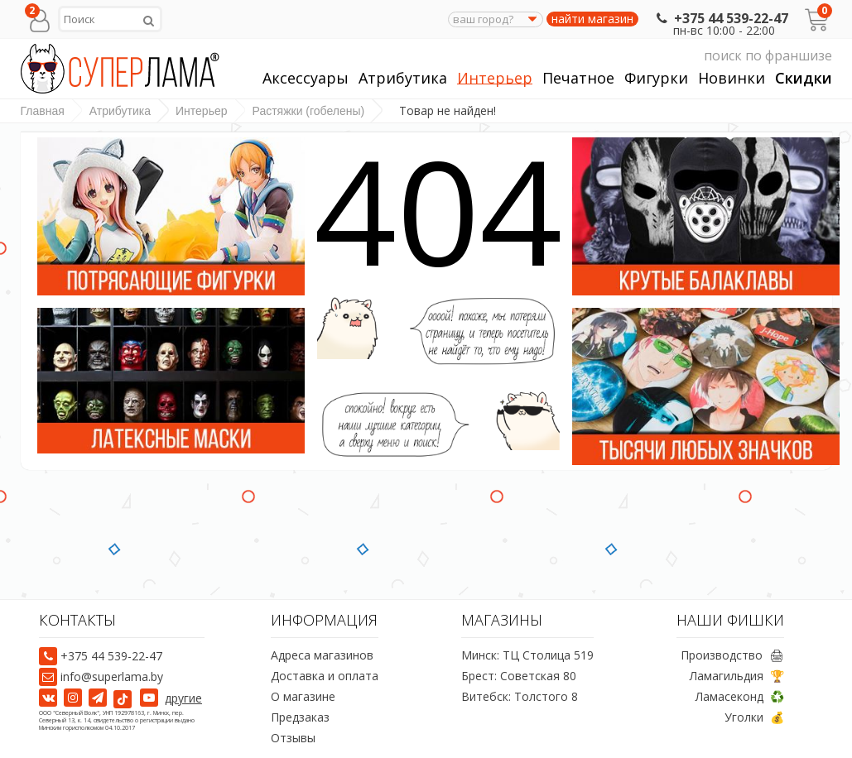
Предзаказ (300, 717)
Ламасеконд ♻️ (740, 696)
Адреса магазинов (322, 655)
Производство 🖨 (732, 655)
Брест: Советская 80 (518, 676)
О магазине (303, 696)
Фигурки (656, 78)
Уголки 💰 (754, 717)
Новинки (731, 78)
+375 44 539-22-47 (720, 18)
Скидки (803, 78)
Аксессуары (305, 78)
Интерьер (494, 78)
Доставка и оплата (324, 676)
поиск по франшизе (675, 56)
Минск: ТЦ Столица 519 (527, 655)
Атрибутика (403, 78)
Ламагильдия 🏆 (737, 676)
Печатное (578, 78)
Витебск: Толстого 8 (519, 696)
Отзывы (293, 738)
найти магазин (592, 19)
